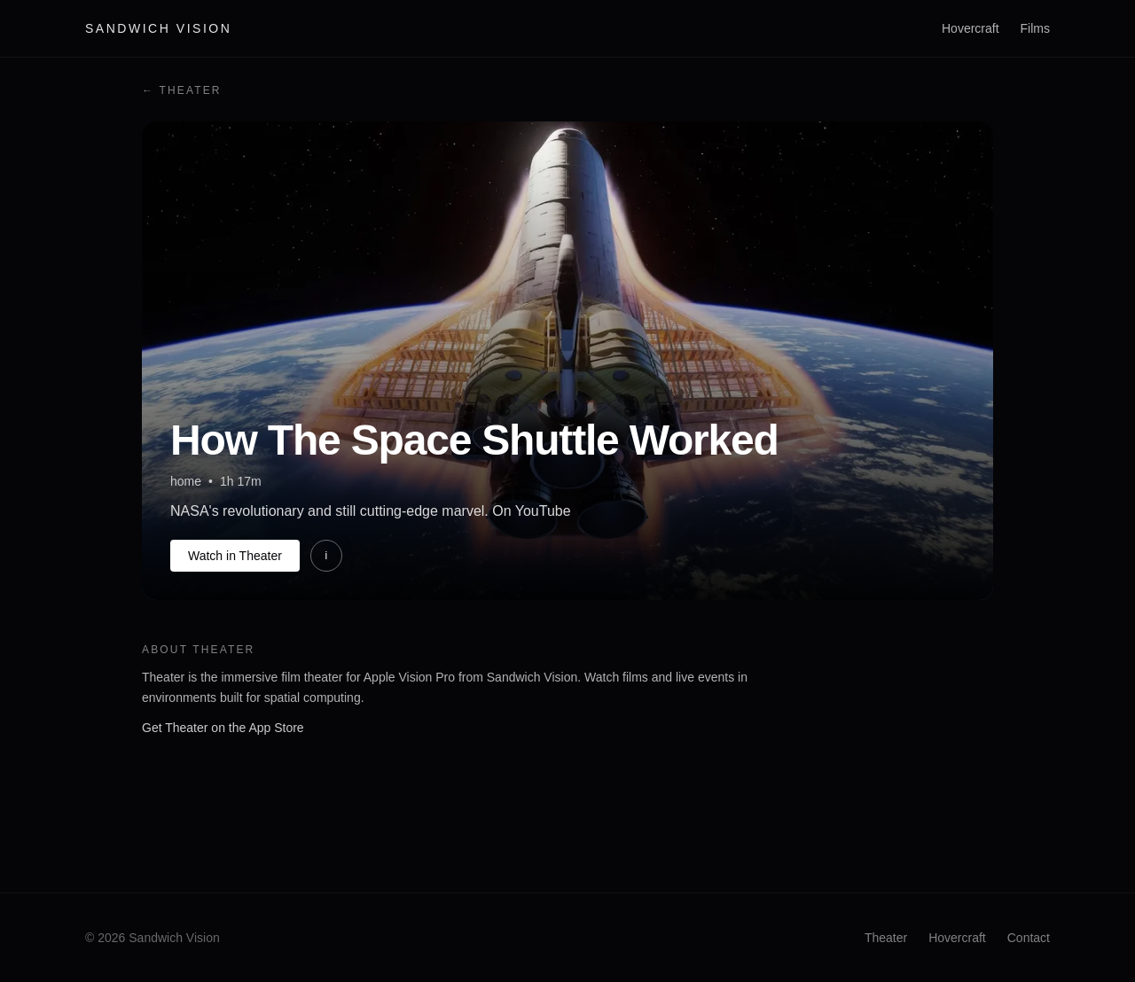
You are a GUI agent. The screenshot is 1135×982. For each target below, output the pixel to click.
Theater (886, 938)
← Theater (182, 90)
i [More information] (326, 555)
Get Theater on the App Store (223, 728)
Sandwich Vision (158, 28)
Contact (1028, 938)
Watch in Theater (235, 556)
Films (1035, 28)
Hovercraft (970, 28)
